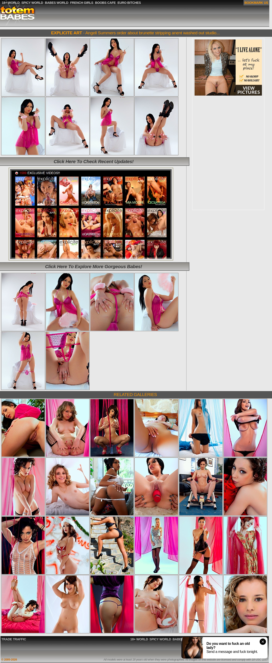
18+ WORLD (139, 639)
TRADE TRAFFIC (13, 639)
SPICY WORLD (160, 639)
